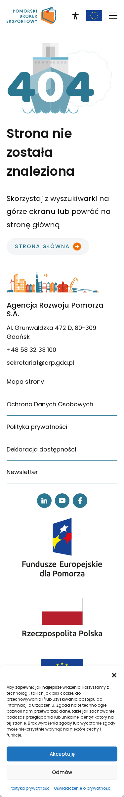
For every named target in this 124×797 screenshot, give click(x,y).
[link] (31, 16)
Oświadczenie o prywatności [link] (82, 788)
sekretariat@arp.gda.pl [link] (40, 362)
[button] (114, 674)
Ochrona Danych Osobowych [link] (50, 404)
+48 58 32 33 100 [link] (31, 350)
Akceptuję (62, 753)
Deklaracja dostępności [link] (41, 449)
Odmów (62, 772)
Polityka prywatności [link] (30, 788)
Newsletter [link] (22, 472)
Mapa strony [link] (25, 381)
